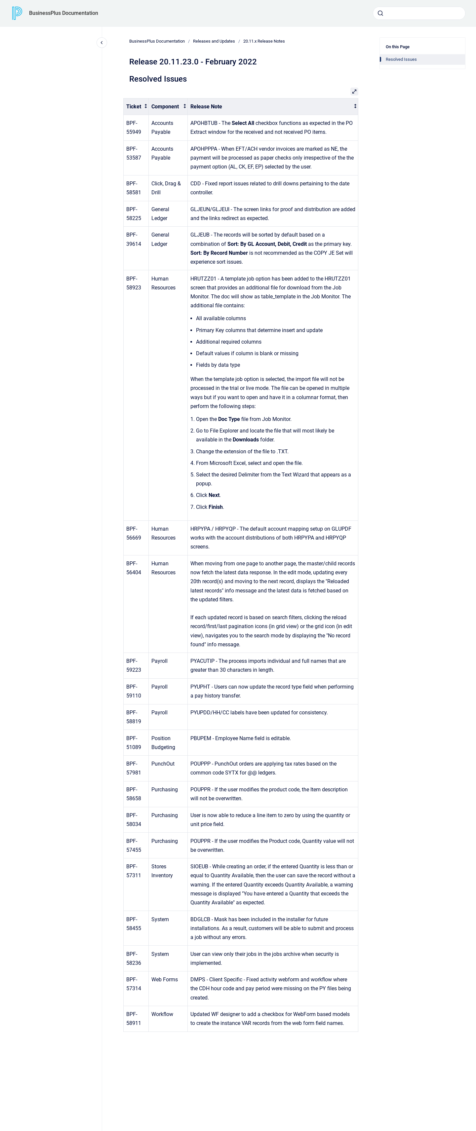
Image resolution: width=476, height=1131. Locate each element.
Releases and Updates (214, 41)
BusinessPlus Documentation (63, 13)
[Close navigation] (102, 42)
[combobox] (419, 13)
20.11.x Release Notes (264, 41)
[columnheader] (136, 106)
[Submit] (380, 13)
